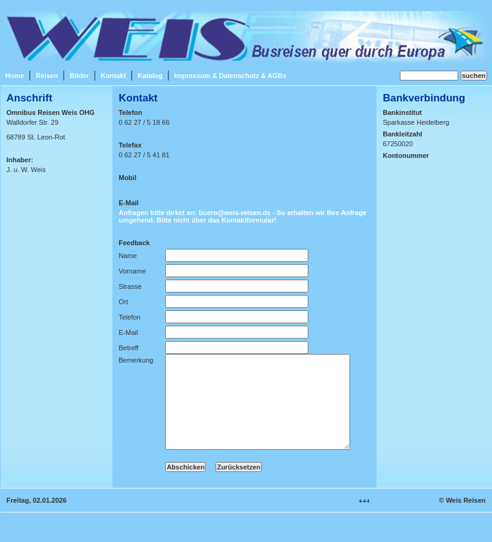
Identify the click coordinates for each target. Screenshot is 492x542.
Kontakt (113, 75)
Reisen (47, 75)
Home (15, 75)
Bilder (79, 75)
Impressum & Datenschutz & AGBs (230, 75)
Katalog (150, 75)
